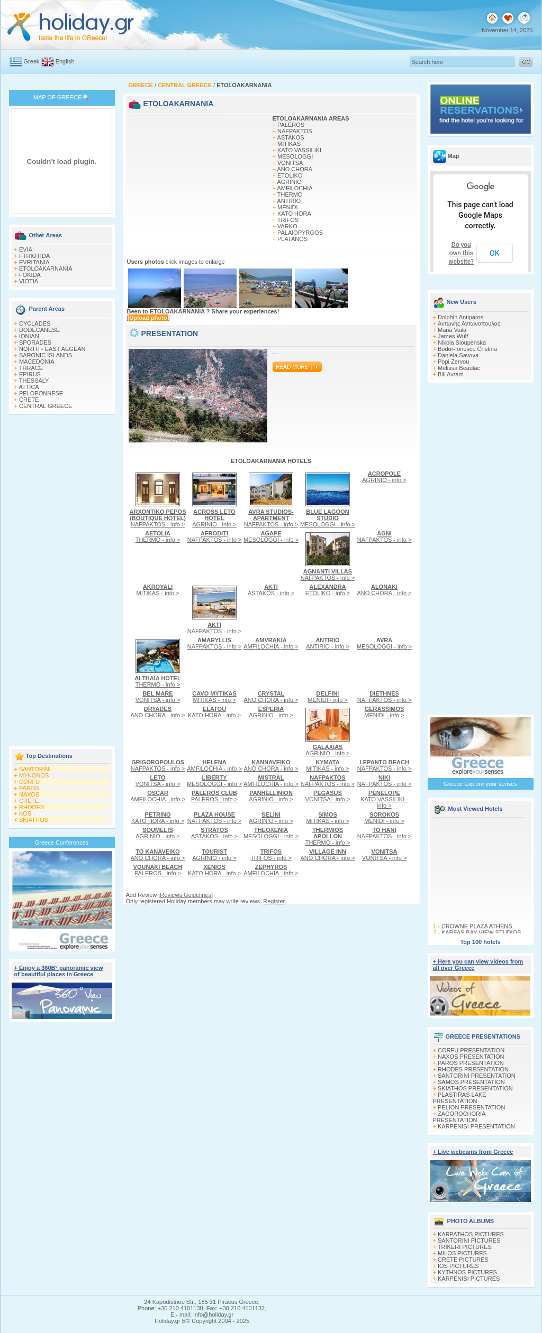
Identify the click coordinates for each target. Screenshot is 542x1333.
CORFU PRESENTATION (471, 1050)
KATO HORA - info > (214, 712)
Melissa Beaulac (459, 368)
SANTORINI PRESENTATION (477, 1075)
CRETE (29, 399)
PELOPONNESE (41, 393)
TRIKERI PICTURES (465, 1247)
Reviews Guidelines (185, 895)
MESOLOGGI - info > (327, 517)
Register (273, 901)
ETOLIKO (289, 175)
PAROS (29, 788)
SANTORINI (35, 769)
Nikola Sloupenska (462, 342)
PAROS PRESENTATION (471, 1063)
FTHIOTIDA (34, 256)
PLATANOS (292, 239)
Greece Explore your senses (480, 784)
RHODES (31, 807)
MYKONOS (34, 775)
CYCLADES (34, 323)
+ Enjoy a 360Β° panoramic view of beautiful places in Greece (58, 971)
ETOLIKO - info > (327, 590)
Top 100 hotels (480, 942)
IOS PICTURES (458, 1266)
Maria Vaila (452, 330)
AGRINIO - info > (214, 517)
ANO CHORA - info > (384, 590)
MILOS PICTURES (462, 1253)
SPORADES (35, 342)
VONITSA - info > (158, 696)
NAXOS (29, 794)
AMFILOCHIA (294, 188)
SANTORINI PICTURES (469, 1240)
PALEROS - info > (214, 796)
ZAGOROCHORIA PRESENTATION (459, 1116)
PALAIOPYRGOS (300, 232)
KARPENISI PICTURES (469, 1278)
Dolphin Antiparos (460, 317)
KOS (25, 813)
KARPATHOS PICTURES (471, 1234)
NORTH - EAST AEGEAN (52, 349)
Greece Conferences (62, 842)
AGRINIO (289, 182)
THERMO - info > (158, 536)
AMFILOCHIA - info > (271, 643)
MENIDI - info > (328, 696)
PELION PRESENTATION (471, 1107)
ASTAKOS (290, 137)
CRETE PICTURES (463, 1259)
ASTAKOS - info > (271, 590)
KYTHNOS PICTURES (467, 1272)
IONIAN (29, 336)
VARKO (287, 226)
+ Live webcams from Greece (473, 1152)
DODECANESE (39, 330)
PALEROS (290, 125)
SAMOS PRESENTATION (471, 1082)
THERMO (290, 194)
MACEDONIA (37, 361)
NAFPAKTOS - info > (158, 517)
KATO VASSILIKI (299, 150)
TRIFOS (288, 220)
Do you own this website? (461, 253)
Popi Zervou (453, 361)
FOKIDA (30, 275)
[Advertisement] (62, 581)
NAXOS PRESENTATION (471, 1056)
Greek (32, 61)
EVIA (25, 249)
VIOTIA (28, 281)
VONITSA (290, 163)
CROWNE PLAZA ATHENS (476, 928)
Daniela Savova (458, 355)
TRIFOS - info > (270, 854)
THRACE (31, 368)
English (65, 61)
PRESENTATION (169, 333)
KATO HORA (294, 213)
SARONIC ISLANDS (45, 355)
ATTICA (29, 387)
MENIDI (287, 207)
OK (494, 253)
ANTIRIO (289, 201)
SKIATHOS (33, 820)
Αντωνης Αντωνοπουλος (469, 323)
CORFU (29, 782)
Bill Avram (451, 374)
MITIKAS (289, 144)
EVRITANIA (34, 262)
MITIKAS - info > (158, 590)
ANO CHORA (294, 169)
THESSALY (34, 380)
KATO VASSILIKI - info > (384, 799)
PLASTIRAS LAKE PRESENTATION (459, 1097)
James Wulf (453, 336)
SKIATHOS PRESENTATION (475, 1088)
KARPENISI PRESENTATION (476, 1126)
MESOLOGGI (295, 156)
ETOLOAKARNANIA (46, 268)
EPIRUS (30, 374)
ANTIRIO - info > (327, 643)
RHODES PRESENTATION (473, 1069)
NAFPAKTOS (294, 131)
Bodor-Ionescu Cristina (467, 349)
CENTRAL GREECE (45, 406)
